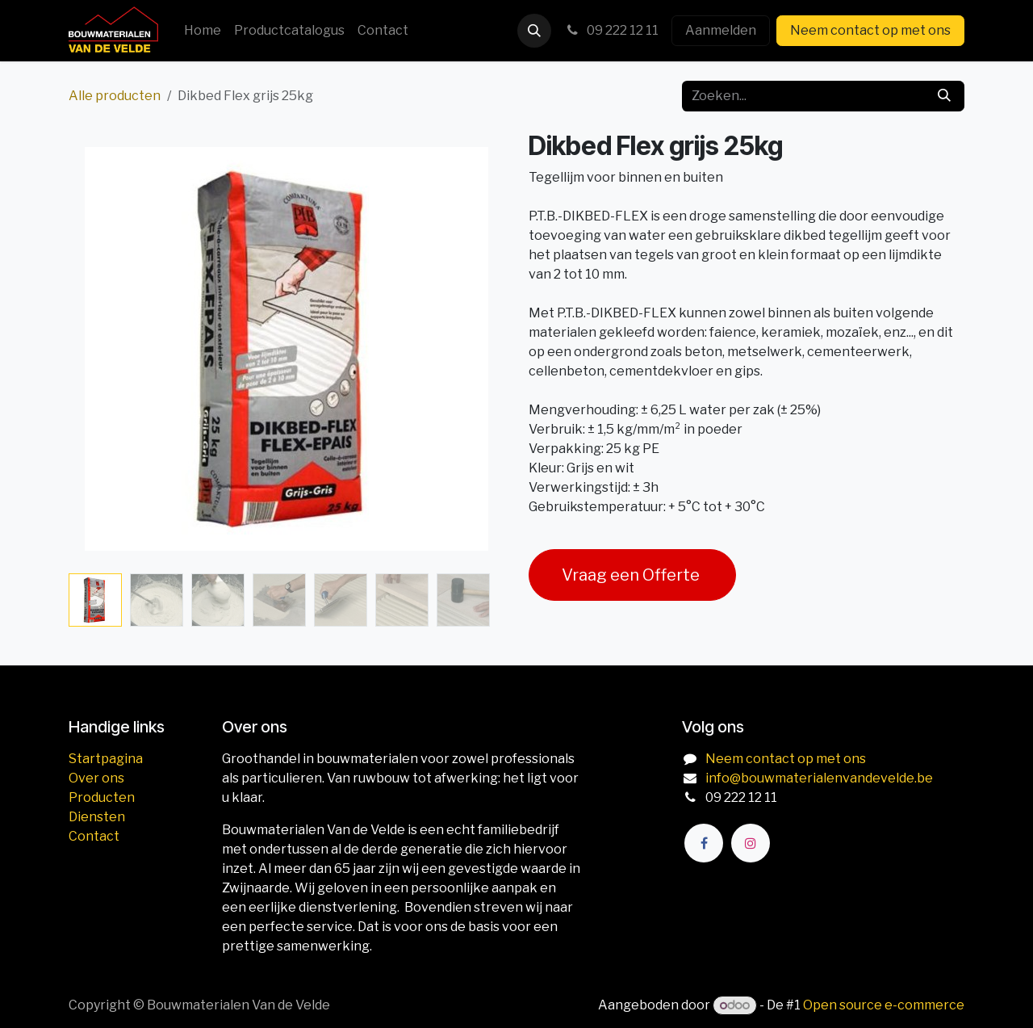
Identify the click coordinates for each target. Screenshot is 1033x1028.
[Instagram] (750, 843)
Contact (94, 836)
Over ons (96, 778)
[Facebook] (703, 843)
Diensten (97, 816)
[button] (534, 31)
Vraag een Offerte (632, 575)
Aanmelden (720, 30)
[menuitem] (203, 31)
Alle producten (115, 95)
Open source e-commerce (883, 1005)
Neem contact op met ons (870, 30)
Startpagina (106, 758)
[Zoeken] (944, 96)
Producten (102, 797)
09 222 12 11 (611, 30)
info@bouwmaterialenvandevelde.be (819, 778)
